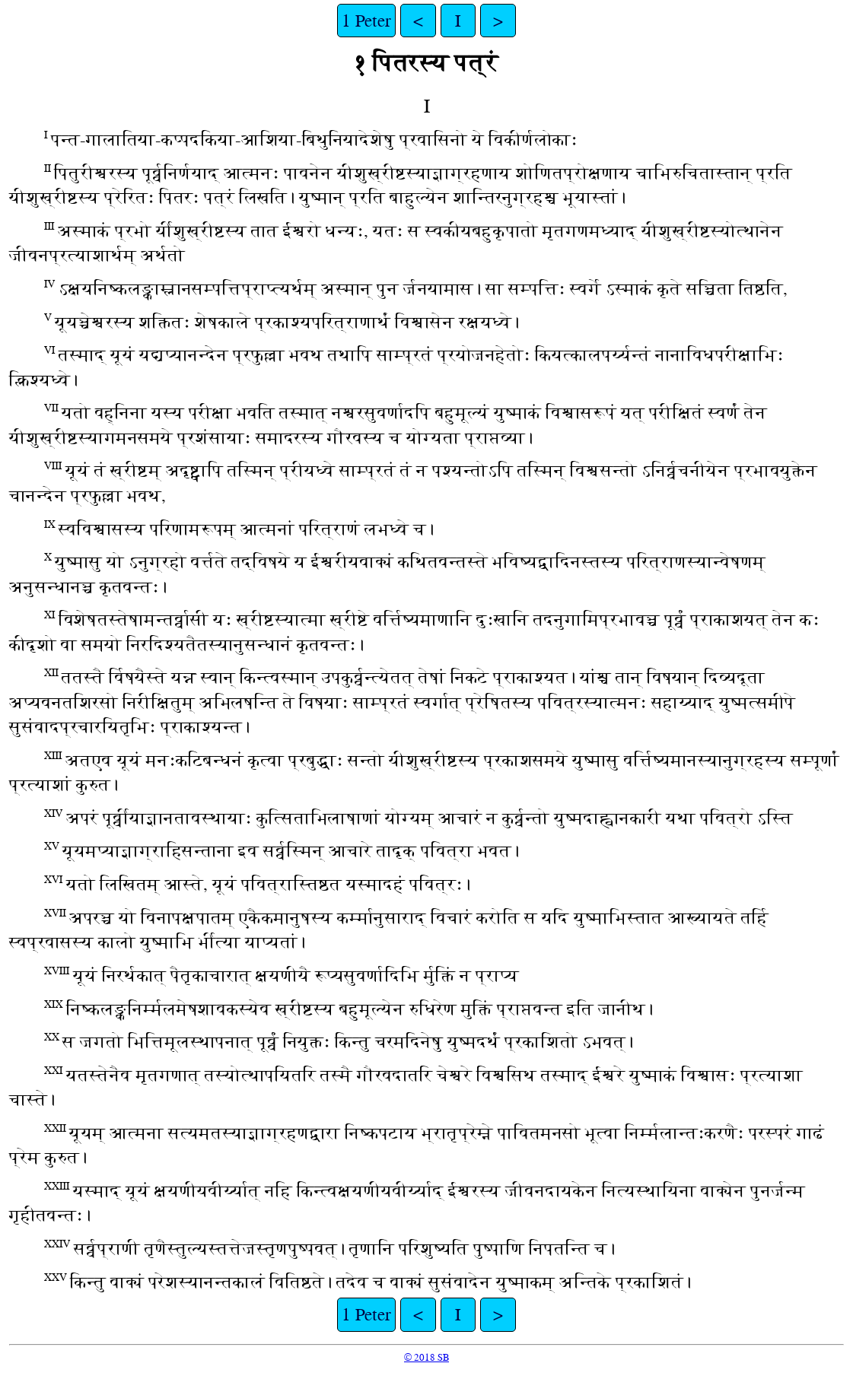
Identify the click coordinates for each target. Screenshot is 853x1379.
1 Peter (366, 20)
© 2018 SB (426, 1357)
